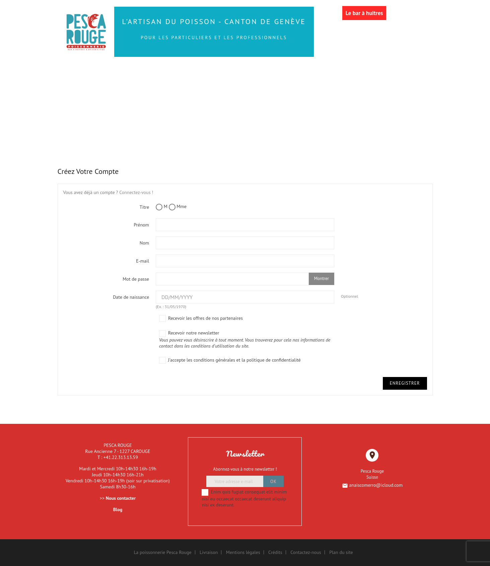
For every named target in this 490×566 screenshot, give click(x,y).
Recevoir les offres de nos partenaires (201, 318)
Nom (144, 243)
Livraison (209, 552)
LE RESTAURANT (351, 84)
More (395, 84)
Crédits (275, 552)
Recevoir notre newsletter (246, 339)
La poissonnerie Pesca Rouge (162, 552)
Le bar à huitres (364, 13)
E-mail (142, 261)
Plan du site (341, 552)
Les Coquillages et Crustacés (143, 84)
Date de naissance (131, 297)
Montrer (321, 278)
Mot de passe (136, 279)
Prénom (141, 225)
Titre (144, 207)
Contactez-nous (305, 552)
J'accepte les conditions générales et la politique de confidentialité (230, 360)
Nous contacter (121, 498)
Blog (117, 509)
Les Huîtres (369, 70)
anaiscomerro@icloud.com (376, 485)
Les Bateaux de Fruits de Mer (262, 84)
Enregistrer (405, 383)
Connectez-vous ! (136, 192)
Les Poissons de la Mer (142, 70)
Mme (178, 206)
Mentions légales (243, 552)
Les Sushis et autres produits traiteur (266, 70)
